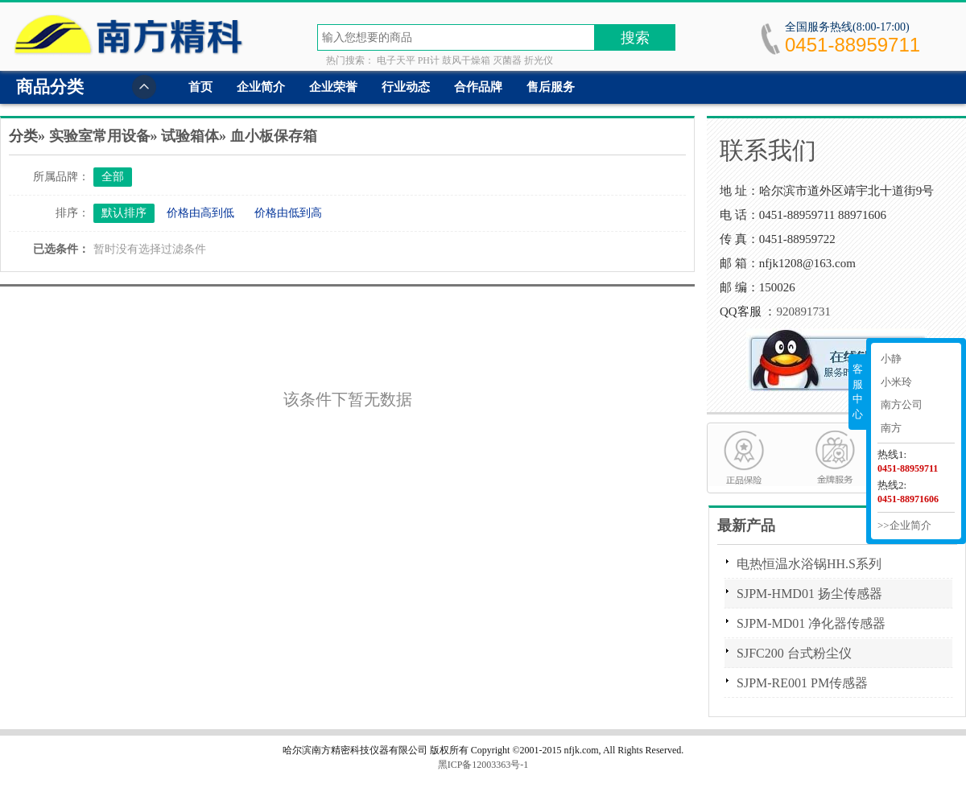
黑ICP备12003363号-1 (483, 764)
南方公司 (902, 404)
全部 (112, 177)
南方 (891, 428)
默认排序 (124, 213)
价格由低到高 (288, 213)
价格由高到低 (200, 213)
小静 (891, 359)
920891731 (803, 311)
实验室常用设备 (100, 136)
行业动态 (406, 86)
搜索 (635, 38)
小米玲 (896, 382)
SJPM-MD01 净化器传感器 (811, 623)
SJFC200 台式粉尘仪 (794, 653)
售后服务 (550, 86)
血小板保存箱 (273, 136)
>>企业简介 (904, 525)
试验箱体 (190, 136)
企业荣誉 (333, 86)
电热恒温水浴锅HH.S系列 (809, 564)
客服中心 (857, 391)
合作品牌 (478, 86)
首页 (200, 86)
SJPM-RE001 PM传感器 (802, 683)
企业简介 (261, 86)
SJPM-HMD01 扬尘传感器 (809, 593)
